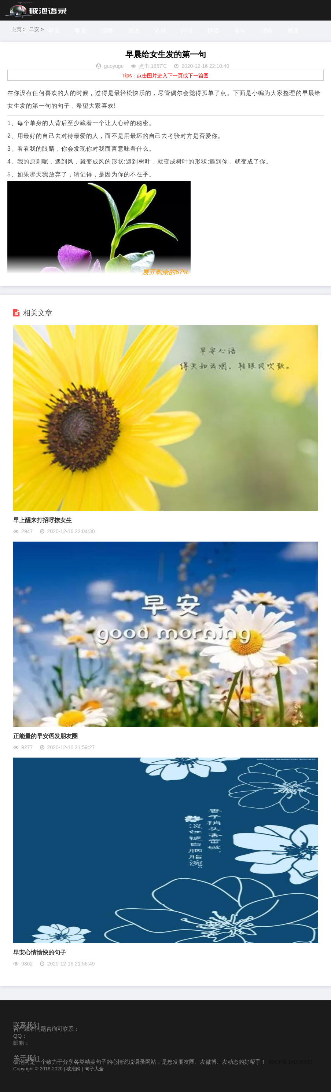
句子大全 (94, 1068)
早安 (54, 31)
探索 (18, 51)
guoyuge (114, 66)
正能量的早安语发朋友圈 (45, 736)
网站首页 (22, 31)
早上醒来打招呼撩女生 (42, 520)
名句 (240, 31)
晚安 (81, 31)
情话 (213, 31)
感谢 (293, 31)
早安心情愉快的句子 (39, 952)
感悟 (107, 31)
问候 (187, 31)
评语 (266, 31)
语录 (160, 31)
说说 (134, 31)
